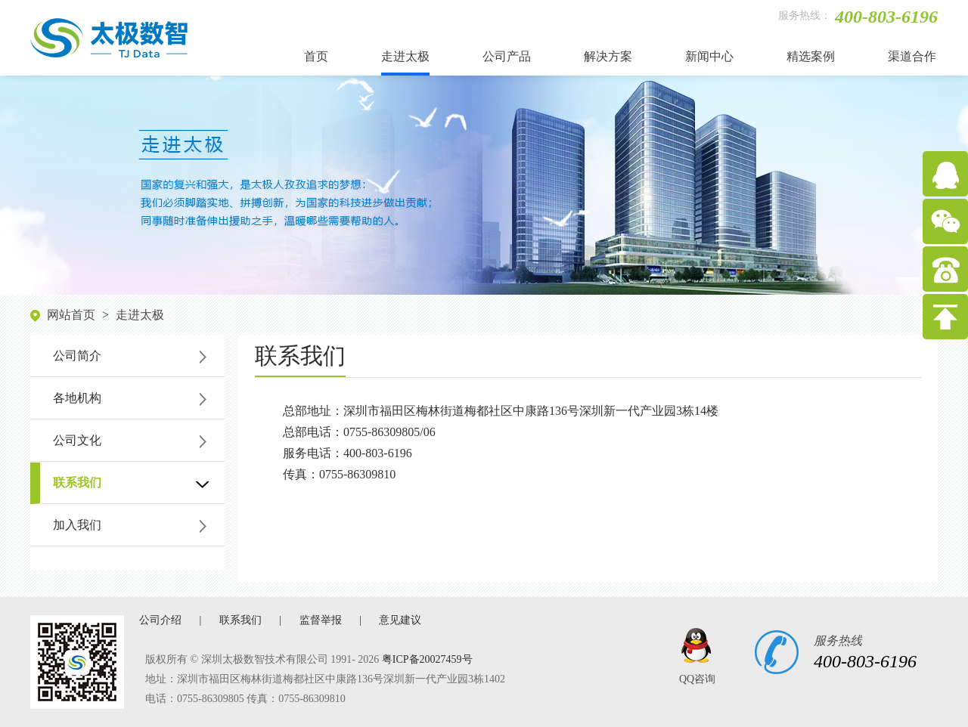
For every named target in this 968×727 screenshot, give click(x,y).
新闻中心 (709, 56)
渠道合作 (912, 56)
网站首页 (71, 314)
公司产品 (506, 56)
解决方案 (608, 56)
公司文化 (77, 440)
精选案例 (810, 56)
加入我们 (77, 524)
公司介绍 (160, 620)
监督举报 (320, 620)
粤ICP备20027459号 (427, 659)
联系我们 (77, 482)
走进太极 (405, 56)
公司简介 (77, 355)
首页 (316, 56)
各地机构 (77, 397)
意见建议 (400, 620)
